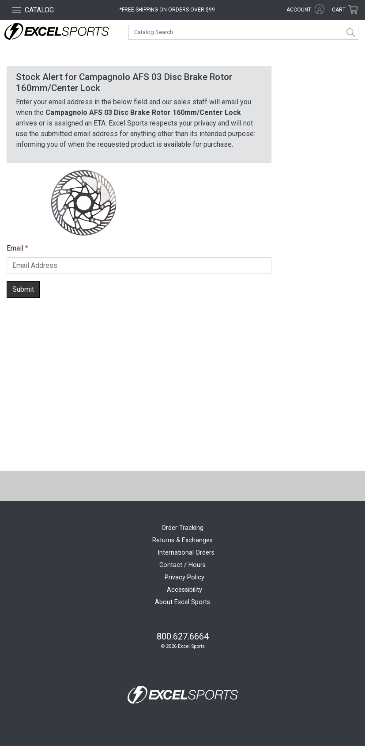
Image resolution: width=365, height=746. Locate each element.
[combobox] (243, 32)
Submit (23, 289)
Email (15, 248)
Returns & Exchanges (182, 540)
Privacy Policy (184, 577)
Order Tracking (182, 528)
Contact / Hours (182, 565)
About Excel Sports (182, 602)
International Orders (186, 552)
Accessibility (184, 590)
